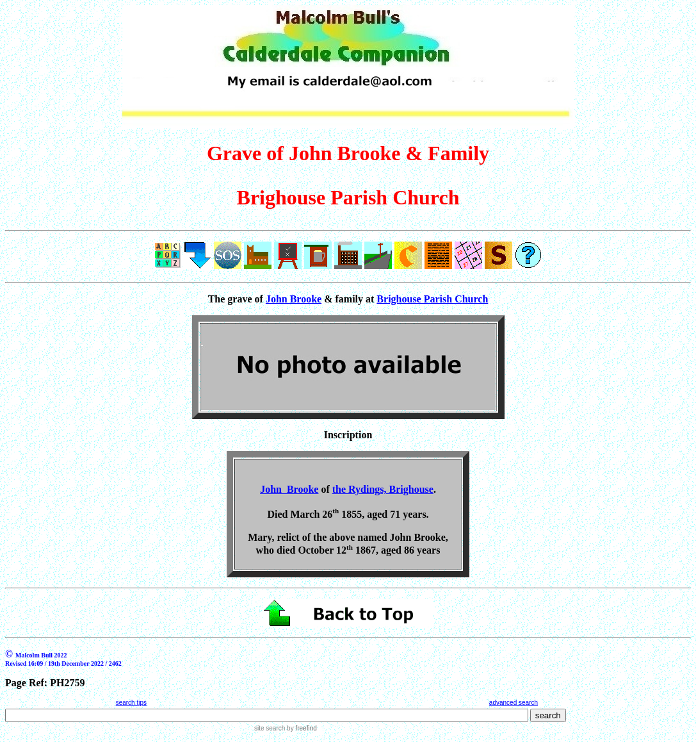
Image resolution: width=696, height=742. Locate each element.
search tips (131, 702)
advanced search (513, 702)
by (300, 728)
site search (269, 728)
